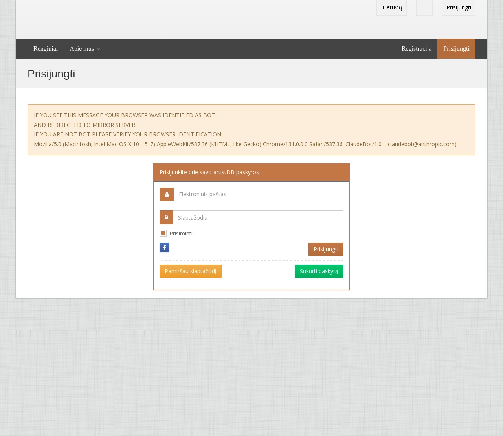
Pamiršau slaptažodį (191, 271)
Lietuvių (391, 7)
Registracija (416, 48)
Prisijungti (458, 7)
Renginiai (45, 48)
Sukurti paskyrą (319, 271)
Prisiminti (181, 233)
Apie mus (82, 48)
